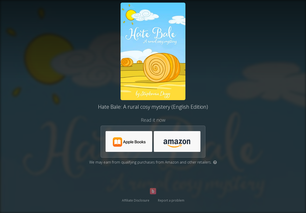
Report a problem (171, 200)
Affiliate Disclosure (135, 200)
